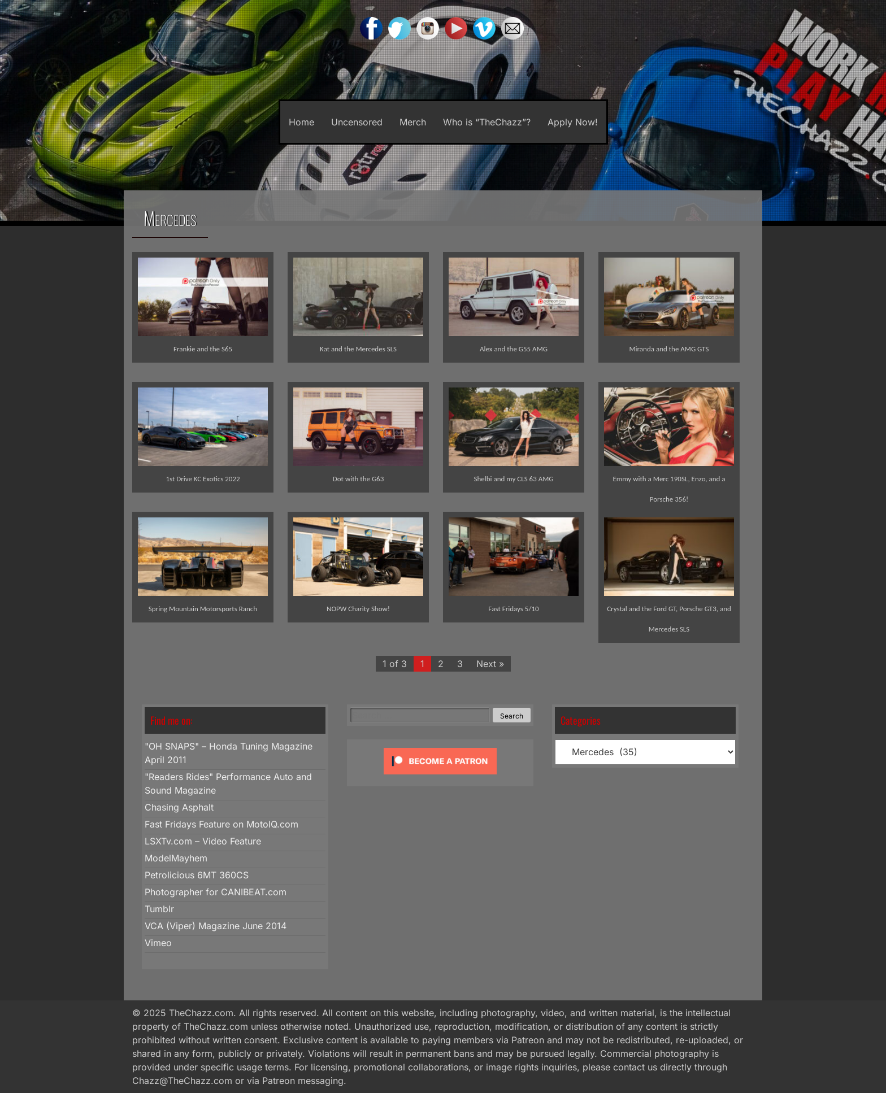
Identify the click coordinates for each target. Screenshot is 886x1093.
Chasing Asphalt (179, 807)
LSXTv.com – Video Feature (203, 841)
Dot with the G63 (358, 478)
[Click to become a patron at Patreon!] (440, 776)
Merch (412, 122)
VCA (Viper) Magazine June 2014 (215, 925)
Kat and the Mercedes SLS (358, 349)
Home (301, 122)
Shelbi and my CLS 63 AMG (513, 478)
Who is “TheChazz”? (487, 122)
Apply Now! (573, 122)
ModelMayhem (176, 858)
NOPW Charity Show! (358, 608)
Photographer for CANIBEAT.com (215, 892)
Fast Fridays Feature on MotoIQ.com (221, 824)
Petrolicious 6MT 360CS (197, 875)
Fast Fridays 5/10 (513, 608)
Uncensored (357, 122)
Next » (490, 663)
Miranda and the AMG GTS (669, 349)
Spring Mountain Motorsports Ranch (203, 608)
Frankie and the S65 (202, 349)
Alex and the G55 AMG (514, 349)
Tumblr (159, 909)
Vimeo (158, 942)
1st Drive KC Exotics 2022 (203, 478)
